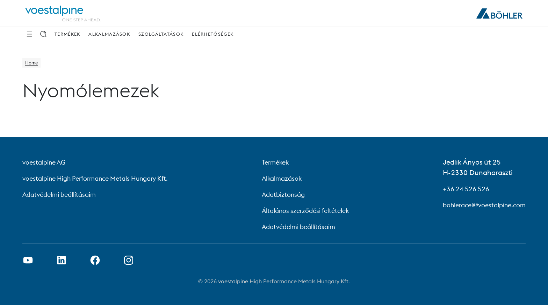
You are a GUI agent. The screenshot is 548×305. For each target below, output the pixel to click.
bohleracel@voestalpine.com (480, 204)
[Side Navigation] (29, 34)
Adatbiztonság (284, 194)
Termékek (67, 34)
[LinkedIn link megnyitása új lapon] (61, 260)
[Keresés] (43, 34)
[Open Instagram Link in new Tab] (128, 260)
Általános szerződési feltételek (309, 210)
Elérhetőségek (212, 34)
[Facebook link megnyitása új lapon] (95, 260)
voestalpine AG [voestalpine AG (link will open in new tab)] (46, 162)
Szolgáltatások (160, 34)
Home (33, 63)
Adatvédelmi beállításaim (63, 194)
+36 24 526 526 (459, 188)
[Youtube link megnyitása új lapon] (28, 260)
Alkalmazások (109, 34)
